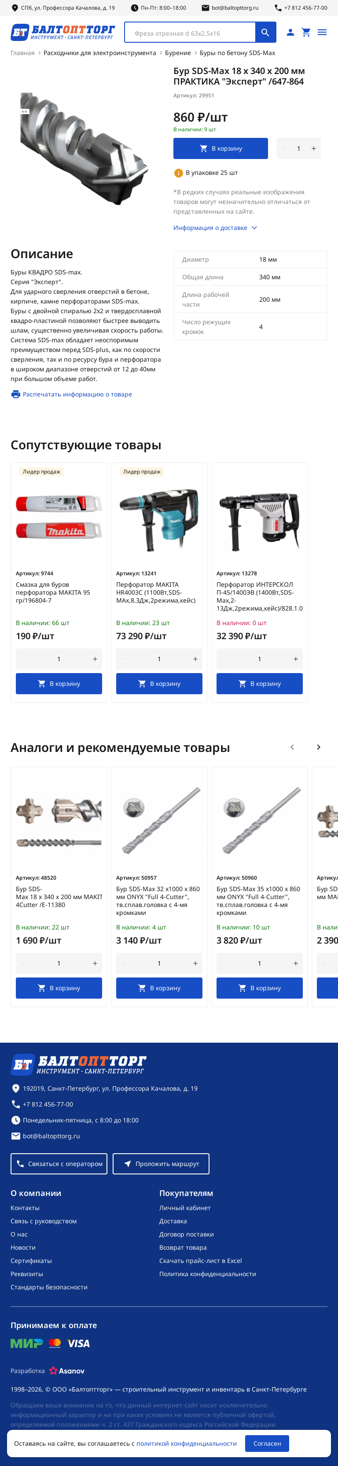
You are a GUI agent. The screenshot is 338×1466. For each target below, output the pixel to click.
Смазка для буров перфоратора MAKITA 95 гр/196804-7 (53, 592)
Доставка (173, 1220)
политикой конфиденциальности (186, 1443)
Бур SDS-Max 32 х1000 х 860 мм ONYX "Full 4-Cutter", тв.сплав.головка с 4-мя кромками (158, 900)
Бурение (178, 52)
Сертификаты (31, 1260)
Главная (23, 52)
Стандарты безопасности (49, 1286)
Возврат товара (183, 1247)
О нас (19, 1233)
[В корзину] (59, 683)
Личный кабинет (185, 1207)
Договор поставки (186, 1233)
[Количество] (299, 148)
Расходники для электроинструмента (100, 52)
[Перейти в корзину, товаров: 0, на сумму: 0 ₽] (306, 31)
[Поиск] (265, 31)
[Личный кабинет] (290, 31)
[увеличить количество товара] (314, 148)
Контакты (25, 1207)
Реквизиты (27, 1273)
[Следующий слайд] (318, 746)
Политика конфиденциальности (207, 1273)
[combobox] (200, 31)
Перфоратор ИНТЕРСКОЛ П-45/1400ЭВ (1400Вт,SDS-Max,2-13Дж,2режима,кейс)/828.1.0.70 (260, 596)
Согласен (267, 1443)
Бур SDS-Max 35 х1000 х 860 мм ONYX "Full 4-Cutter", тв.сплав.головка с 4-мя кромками (258, 900)
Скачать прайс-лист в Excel (200, 1260)
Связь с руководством (44, 1220)
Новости (23, 1247)
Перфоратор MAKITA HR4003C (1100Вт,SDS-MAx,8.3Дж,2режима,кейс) (155, 592)
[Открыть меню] (322, 31)
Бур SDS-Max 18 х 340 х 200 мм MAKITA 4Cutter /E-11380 (59, 896)
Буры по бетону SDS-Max (237, 52)
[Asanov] (67, 1370)
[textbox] (194, 33)
